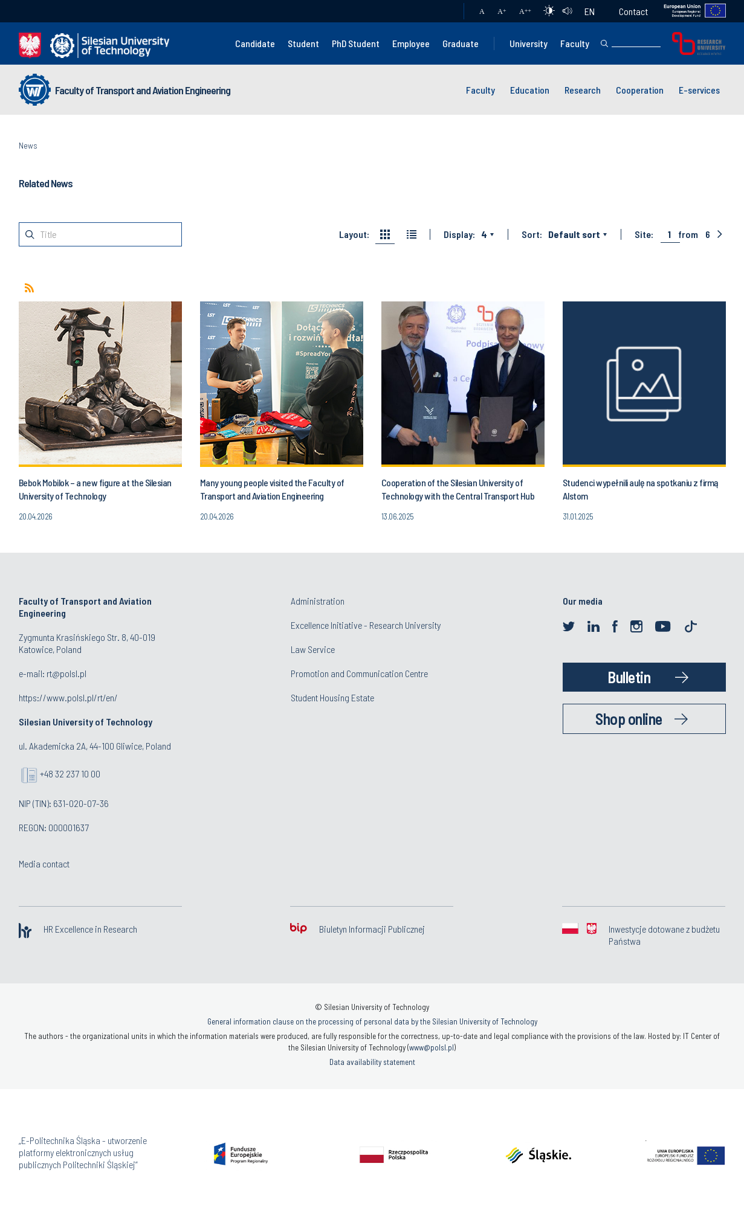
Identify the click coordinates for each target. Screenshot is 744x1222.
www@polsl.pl (431, 1047)
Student (303, 43)
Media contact (44, 863)
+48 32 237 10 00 (70, 773)
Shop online (628, 718)
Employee (411, 43)
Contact (633, 11)
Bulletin (628, 676)
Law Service (313, 649)
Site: (644, 234)
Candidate (255, 43)
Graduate (460, 43)
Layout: (354, 234)
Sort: (532, 234)
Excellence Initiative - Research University (366, 625)
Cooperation (640, 89)
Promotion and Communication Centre (359, 673)
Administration (318, 600)
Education (529, 89)
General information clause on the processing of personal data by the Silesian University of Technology (372, 1021)
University (528, 43)
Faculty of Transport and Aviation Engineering (142, 90)
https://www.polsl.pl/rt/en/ (68, 697)
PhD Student (356, 43)
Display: (459, 234)
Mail (442, 11)
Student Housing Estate (332, 697)
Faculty (574, 43)
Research (582, 89)
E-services (699, 89)
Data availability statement (372, 1062)
